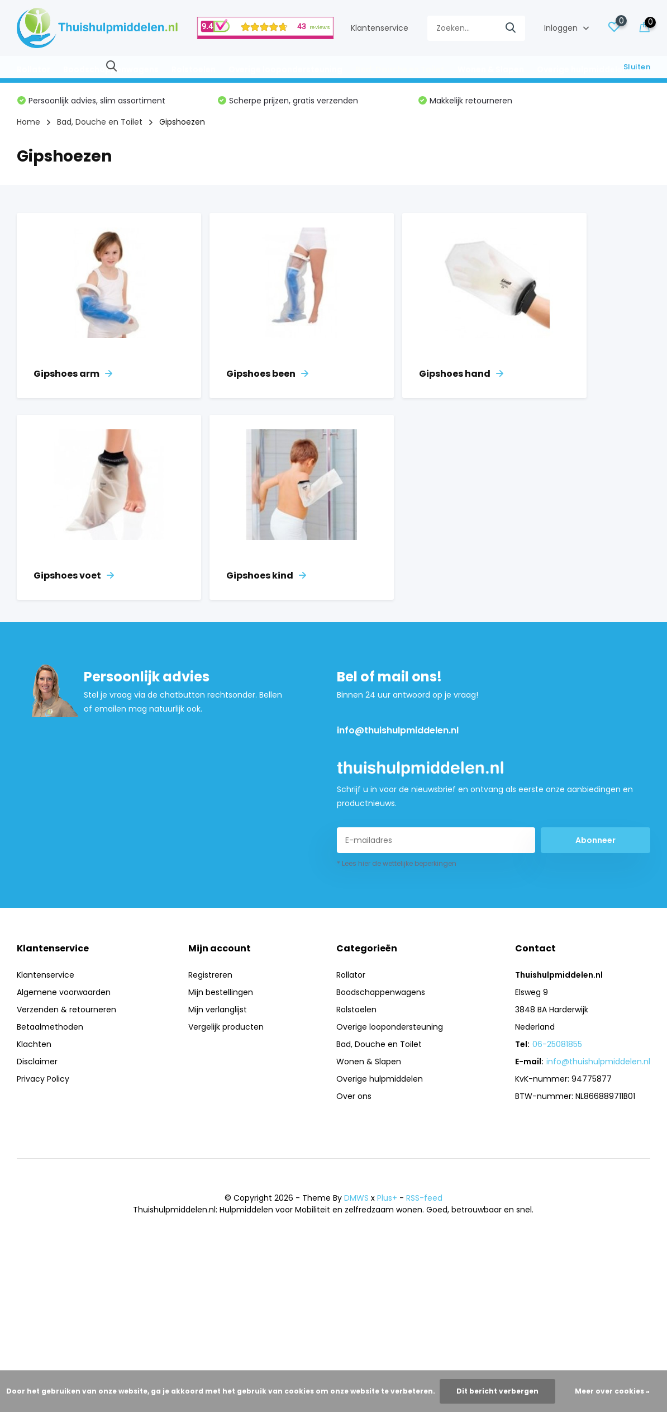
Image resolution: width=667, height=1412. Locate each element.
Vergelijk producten (226, 1026)
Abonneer (595, 840)
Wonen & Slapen (491, 69)
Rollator (33, 69)
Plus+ (387, 1197)
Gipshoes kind (266, 575)
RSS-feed (424, 1197)
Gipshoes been (267, 373)
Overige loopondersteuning (285, 69)
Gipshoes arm (73, 373)
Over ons (353, 1096)
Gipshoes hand (461, 373)
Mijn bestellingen (220, 992)
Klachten (34, 1044)
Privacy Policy (43, 1078)
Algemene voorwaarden (64, 992)
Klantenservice (379, 28)
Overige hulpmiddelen (582, 69)
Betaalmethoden (50, 1026)
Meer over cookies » (612, 1391)
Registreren (210, 974)
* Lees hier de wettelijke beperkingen (396, 863)
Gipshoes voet (74, 575)
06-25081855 (557, 1044)
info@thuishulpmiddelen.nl (398, 730)
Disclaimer (37, 1061)
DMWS (356, 1197)
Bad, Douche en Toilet (400, 69)
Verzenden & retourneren (66, 1009)
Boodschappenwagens (111, 69)
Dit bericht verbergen (497, 1391)
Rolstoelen (193, 69)
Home (28, 121)
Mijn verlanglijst (217, 1009)
